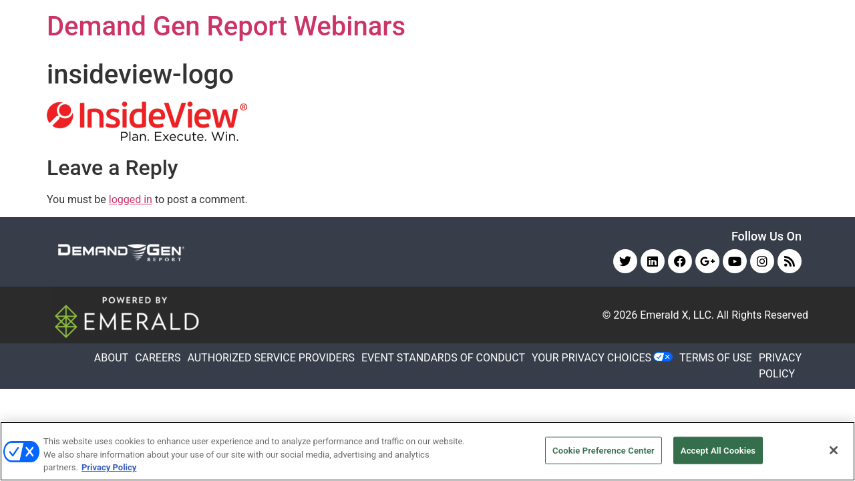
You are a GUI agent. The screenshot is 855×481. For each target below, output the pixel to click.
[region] (427, 451)
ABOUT (111, 357)
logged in (130, 199)
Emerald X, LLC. (677, 315)
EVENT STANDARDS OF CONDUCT (443, 357)
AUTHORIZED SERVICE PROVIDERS (271, 357)
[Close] (833, 450)
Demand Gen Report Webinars (226, 26)
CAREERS (157, 357)
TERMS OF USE (715, 357)
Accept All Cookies (718, 450)
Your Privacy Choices (591, 357)
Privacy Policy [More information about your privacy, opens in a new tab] (108, 467)
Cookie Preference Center (603, 450)
